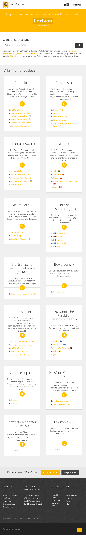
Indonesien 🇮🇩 (58, 174)
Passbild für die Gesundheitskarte (23, 294)
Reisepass (72, 50)
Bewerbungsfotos (59, 292)
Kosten (14, 400)
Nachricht (14, 56)
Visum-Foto (56, 500)
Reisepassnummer (60, 120)
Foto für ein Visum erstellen (21, 239)
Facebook (69, 498)
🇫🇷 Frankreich (58, 240)
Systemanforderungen (61, 404)
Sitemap (36, 518)
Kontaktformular (71, 495)
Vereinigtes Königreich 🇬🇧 (62, 348)
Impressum (7, 518)
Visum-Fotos (7, 501)
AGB (28, 518)
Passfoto (14, 403)
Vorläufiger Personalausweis (21, 178)
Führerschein (22, 53)
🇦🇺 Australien (58, 236)
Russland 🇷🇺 (57, 178)
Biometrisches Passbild (19, 351)
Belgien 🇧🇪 (57, 351)
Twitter (68, 501)
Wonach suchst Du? (16, 39)
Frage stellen (70, 472)
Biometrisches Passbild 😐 (21, 119)
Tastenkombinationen (61, 401)
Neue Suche (50, 472)
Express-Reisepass (60, 117)
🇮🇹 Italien (57, 246)
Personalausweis (9, 53)
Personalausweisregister (20, 174)
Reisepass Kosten (55, 504)
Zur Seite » (15, 450)
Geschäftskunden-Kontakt (33, 504)
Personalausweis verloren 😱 (21, 181)
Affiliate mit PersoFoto (31, 498)
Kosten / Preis (58, 110)
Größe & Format (17, 110)
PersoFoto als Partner (31, 495)
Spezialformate (8, 507)
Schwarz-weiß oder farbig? (21, 122)
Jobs (67, 504)
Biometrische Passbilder (11, 495)
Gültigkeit (57, 113)
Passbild (35, 53)
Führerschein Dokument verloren (23, 341)
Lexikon (55, 486)
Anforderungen (17, 236)
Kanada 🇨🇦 (57, 187)
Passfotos (6, 498)
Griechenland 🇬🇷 (59, 344)
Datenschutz (18, 518)
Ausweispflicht (16, 171)
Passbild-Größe (55, 496)
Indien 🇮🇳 (56, 171)
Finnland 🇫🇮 (57, 341)
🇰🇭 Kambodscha (59, 233)
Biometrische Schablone (20, 126)
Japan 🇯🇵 (56, 354)
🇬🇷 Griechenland (59, 243)
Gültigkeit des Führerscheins (21, 345)
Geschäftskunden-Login (32, 501)
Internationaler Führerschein (21, 355)
